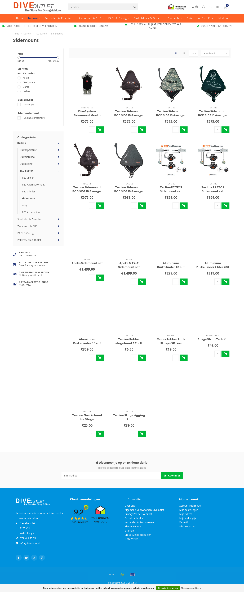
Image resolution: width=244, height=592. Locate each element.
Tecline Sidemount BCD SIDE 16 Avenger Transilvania (213, 115)
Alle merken (29, 73)
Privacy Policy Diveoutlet (138, 514)
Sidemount (28, 198)
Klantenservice (133, 526)
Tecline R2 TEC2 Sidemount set (212, 189)
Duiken (33, 18)
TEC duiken (26, 170)
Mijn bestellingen (188, 509)
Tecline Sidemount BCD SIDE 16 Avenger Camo (171, 115)
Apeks (26, 77)
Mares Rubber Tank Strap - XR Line (171, 341)
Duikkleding (26, 163)
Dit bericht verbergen (168, 588)
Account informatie (190, 505)
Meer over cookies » (191, 588)
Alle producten (187, 526)
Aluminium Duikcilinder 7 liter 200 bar (212, 267)
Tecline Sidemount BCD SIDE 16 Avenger (129, 113)
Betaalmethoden (134, 518)
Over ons (130, 505)
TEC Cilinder (28, 191)
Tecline (26, 91)
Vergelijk (184, 522)
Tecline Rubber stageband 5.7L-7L (129, 341)
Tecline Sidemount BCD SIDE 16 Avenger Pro (129, 191)
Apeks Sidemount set (87, 263)
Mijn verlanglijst (188, 518)
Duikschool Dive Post (200, 18)
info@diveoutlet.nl (30, 543)
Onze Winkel (132, 539)
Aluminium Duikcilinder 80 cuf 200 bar (87, 343)
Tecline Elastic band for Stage (87, 417)
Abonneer (172, 475)
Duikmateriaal (27, 156)
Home (20, 18)
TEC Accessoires (31, 212)
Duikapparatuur (28, 150)
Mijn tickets (185, 514)
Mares (26, 86)
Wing (24, 205)
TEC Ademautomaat (33, 184)
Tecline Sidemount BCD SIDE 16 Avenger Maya (87, 191)
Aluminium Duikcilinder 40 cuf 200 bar (171, 267)
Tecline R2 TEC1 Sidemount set (171, 189)
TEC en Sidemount (34, 117)
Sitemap (129, 530)
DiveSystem (29, 82)
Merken (223, 18)
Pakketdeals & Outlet (147, 18)
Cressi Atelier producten (138, 534)
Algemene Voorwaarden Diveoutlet (144, 509)
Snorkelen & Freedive (58, 18)
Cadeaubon (175, 18)
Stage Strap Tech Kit (213, 339)
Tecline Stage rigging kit (129, 417)
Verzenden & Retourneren (139, 522)
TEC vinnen (28, 177)
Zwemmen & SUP (90, 18)
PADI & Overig (117, 18)
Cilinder (28, 104)
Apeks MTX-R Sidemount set (129, 265)
